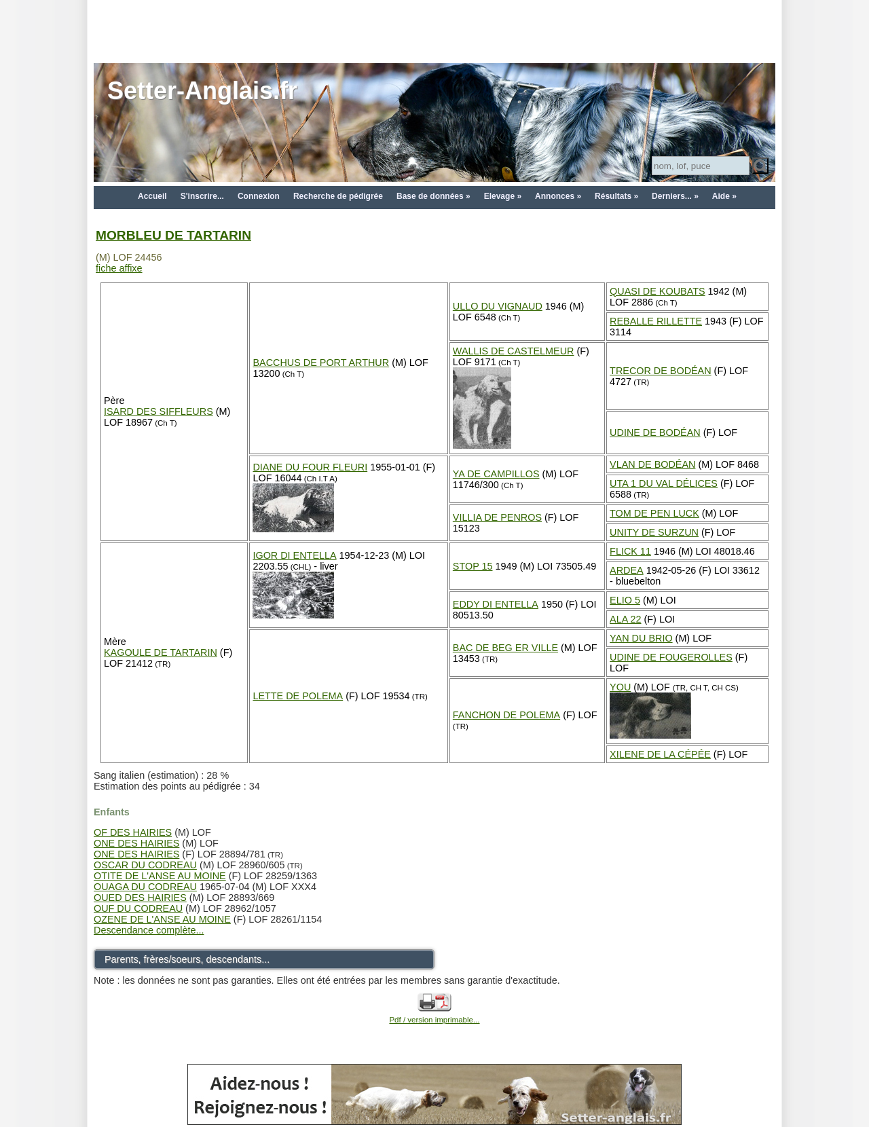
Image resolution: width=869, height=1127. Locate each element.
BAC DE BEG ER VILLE (505, 647)
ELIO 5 (625, 600)
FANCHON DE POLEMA (506, 714)
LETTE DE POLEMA (298, 695)
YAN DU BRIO (641, 638)
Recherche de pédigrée (338, 196)
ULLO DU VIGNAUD (497, 306)
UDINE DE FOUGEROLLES (671, 657)
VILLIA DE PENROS (497, 517)
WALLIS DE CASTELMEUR (513, 351)
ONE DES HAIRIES (136, 843)
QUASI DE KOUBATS (657, 291)
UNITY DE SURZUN (654, 532)
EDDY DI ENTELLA (495, 604)
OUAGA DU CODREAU (145, 886)
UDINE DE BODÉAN (655, 432)
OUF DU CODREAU (138, 908)
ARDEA (627, 570)
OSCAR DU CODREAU (145, 865)
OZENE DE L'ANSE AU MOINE (162, 919)
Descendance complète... (149, 930)
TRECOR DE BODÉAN (660, 370)
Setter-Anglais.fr (202, 91)
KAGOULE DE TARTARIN (160, 652)
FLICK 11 (630, 551)
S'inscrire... (202, 196)
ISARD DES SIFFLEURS (158, 411)
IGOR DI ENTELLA (294, 555)
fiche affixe (119, 268)
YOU (620, 687)
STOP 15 (473, 566)
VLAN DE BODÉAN (652, 464)
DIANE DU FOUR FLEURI (310, 467)
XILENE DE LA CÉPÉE (660, 754)
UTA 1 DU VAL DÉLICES (664, 483)
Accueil (152, 196)
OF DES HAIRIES (133, 832)
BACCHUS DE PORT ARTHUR (321, 362)
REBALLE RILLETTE (656, 321)
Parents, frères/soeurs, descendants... (187, 959)
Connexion (259, 196)
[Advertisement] (434, 30)
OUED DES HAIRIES (140, 897)
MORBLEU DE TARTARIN (173, 235)
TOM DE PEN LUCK (654, 513)
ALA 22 (625, 619)
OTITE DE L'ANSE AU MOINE (160, 875)
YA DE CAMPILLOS (496, 473)
